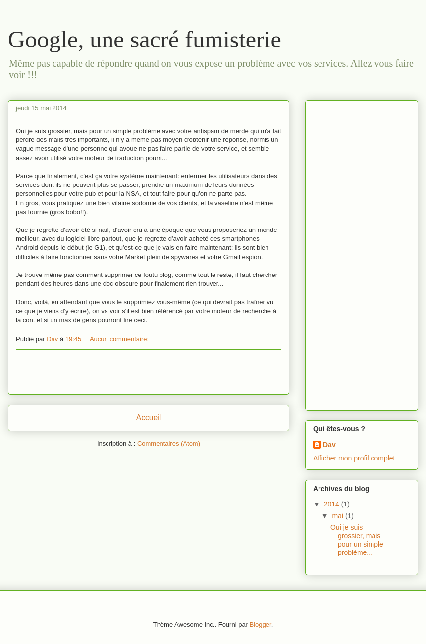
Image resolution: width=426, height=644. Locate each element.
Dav (329, 445)
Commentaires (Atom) (168, 443)
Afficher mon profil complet (354, 458)
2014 (332, 504)
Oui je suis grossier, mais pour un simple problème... (356, 539)
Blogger (260, 624)
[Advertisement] (149, 372)
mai (338, 516)
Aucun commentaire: (120, 339)
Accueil (148, 418)
